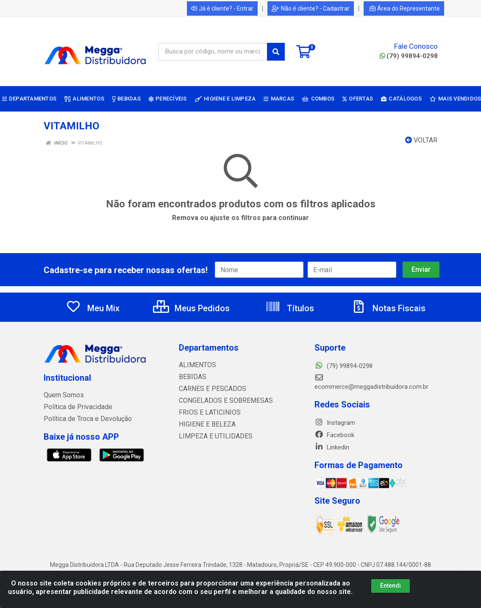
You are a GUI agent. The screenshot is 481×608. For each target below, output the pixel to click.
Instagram (334, 423)
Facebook (334, 435)
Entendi (390, 585)
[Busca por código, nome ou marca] (212, 52)
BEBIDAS (191, 377)
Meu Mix (93, 308)
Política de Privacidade (75, 407)
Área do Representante (405, 8)
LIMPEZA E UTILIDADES (212, 436)
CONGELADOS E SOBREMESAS (222, 400)
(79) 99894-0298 (409, 56)
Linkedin (331, 447)
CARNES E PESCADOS (210, 389)
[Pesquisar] (276, 52)
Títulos (289, 308)
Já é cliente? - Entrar (222, 8)
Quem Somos (63, 395)
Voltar (421, 140)
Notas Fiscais (388, 308)
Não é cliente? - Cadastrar (311, 8)
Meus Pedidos (191, 308)
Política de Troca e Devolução (85, 419)
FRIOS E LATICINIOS (207, 412)
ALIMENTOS (196, 365)
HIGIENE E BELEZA (205, 424)
